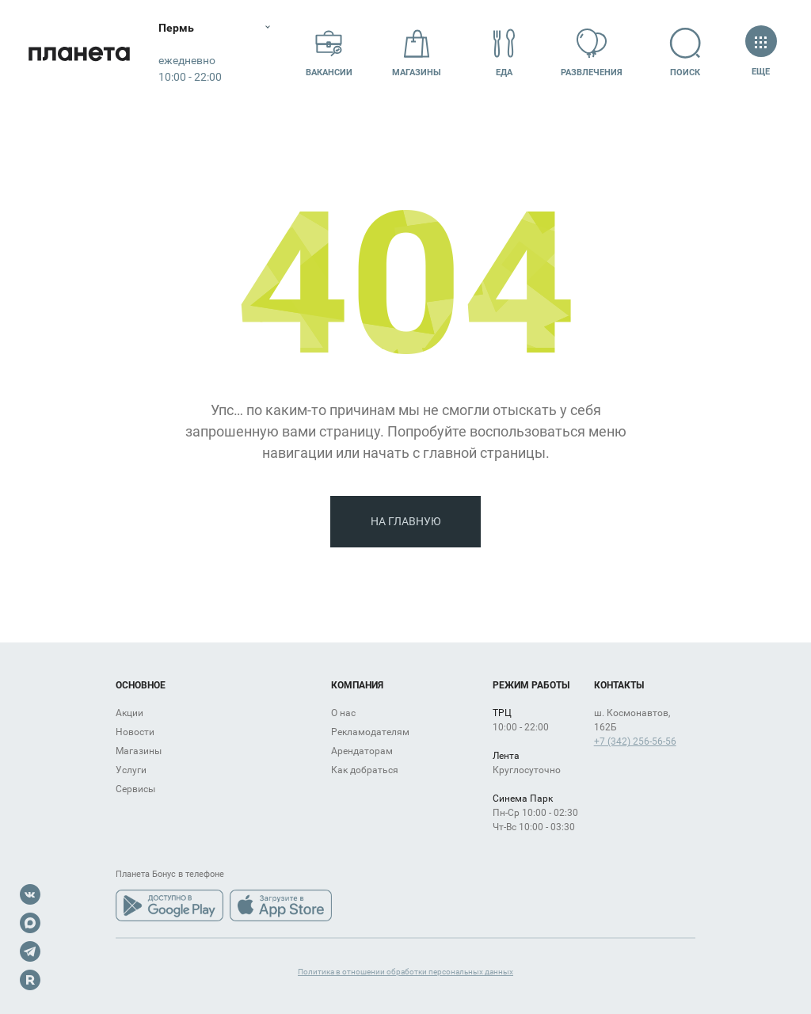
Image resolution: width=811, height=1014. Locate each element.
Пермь (176, 27)
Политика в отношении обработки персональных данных (405, 971)
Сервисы (135, 789)
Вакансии (329, 53)
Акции (129, 713)
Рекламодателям (370, 732)
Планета (79, 53)
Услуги (131, 770)
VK (30, 894)
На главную (406, 521)
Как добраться (364, 770)
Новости (135, 732)
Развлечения (592, 53)
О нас (343, 713)
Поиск (686, 53)
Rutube (30, 980)
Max (30, 923)
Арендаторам (362, 751)
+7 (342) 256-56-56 (635, 741)
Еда (504, 53)
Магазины (416, 53)
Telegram (30, 951)
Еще (760, 52)
